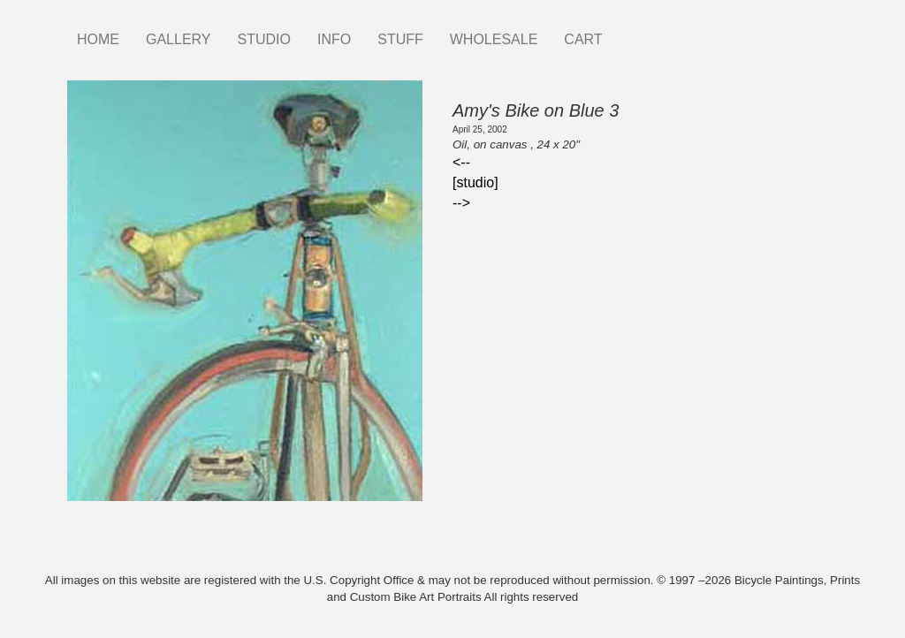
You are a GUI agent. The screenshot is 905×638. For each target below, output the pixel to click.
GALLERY (178, 39)
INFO (334, 39)
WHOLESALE (494, 39)
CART (583, 39)
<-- (461, 162)
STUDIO (264, 39)
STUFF (400, 39)
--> (461, 202)
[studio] (475, 182)
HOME (98, 39)
